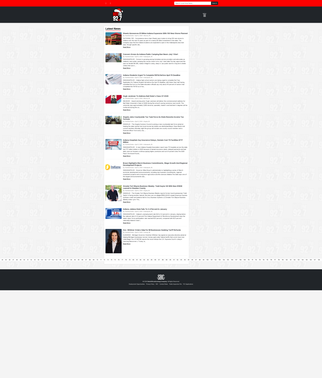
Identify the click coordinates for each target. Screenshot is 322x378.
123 (299, 259)
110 (249, 259)
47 (13, 259)
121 (290, 259)
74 (111, 259)
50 (24, 259)
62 (67, 259)
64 (75, 259)
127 (315, 259)
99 (203, 259)
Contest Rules (164, 284)
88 (163, 259)
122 (294, 259)
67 (86, 259)
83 (144, 259)
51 (27, 259)
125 (307, 259)
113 (260, 259)
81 (137, 259)
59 (56, 259)
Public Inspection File (175, 284)
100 (208, 259)
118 (279, 259)
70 (97, 259)
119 (283, 259)
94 (185, 259)
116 (271, 259)
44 (2, 259)
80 (133, 259)
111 (252, 259)
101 (211, 259)
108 (240, 259)
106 (232, 259)
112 (256, 259)
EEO (157, 284)
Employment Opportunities (137, 284)
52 (31, 259)
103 (220, 259)
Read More (126, 47)
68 (90, 259)
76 (118, 259)
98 (200, 259)
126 (311, 259)
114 (263, 259)
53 (35, 259)
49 (20, 259)
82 (140, 259)
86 (155, 259)
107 (236, 259)
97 (196, 259)
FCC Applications (188, 284)
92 (177, 259)
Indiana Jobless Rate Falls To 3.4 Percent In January (145, 209)
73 (108, 259)
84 (148, 259)
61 (64, 259)
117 (275, 259)
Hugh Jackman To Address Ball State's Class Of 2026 (145, 96)
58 (53, 259)
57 (49, 259)
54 (38, 259)
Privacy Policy (150, 284)
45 (6, 259)
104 (224, 259)
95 (188, 259)
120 (287, 259)
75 (115, 259)
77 (122, 259)
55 (42, 259)
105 (228, 259)
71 (100, 259)
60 (60, 259)
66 (82, 259)
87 (159, 259)
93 (181, 259)
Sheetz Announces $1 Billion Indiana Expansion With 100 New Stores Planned (155, 33)
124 (303, 259)
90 (170, 259)
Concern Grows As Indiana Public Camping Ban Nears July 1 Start (150, 54)
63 (71, 259)
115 (267, 259)
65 (78, 259)
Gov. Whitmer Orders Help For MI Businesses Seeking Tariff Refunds (152, 230)
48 (17, 259)
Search (214, 3)
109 (245, 259)
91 (174, 259)
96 (192, 259)
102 (216, 259)
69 (93, 259)
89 (166, 259)
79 (129, 259)
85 (151, 259)
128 (319, 259)
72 (104, 259)
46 (9, 259)
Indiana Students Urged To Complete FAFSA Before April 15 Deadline (151, 75)
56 (45, 259)
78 (126, 259)
